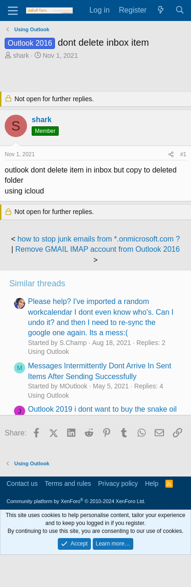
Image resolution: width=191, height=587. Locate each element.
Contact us (22, 483)
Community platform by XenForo (76, 501)
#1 (183, 154)
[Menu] (13, 10)
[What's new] (161, 10)
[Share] (171, 154)
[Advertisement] (98, 76)
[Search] (179, 10)
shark (21, 55)
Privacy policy (118, 483)
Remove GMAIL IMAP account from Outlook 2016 (97, 249)
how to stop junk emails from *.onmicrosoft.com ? (99, 239)
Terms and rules (68, 483)
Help (151, 483)
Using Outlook (48, 351)
